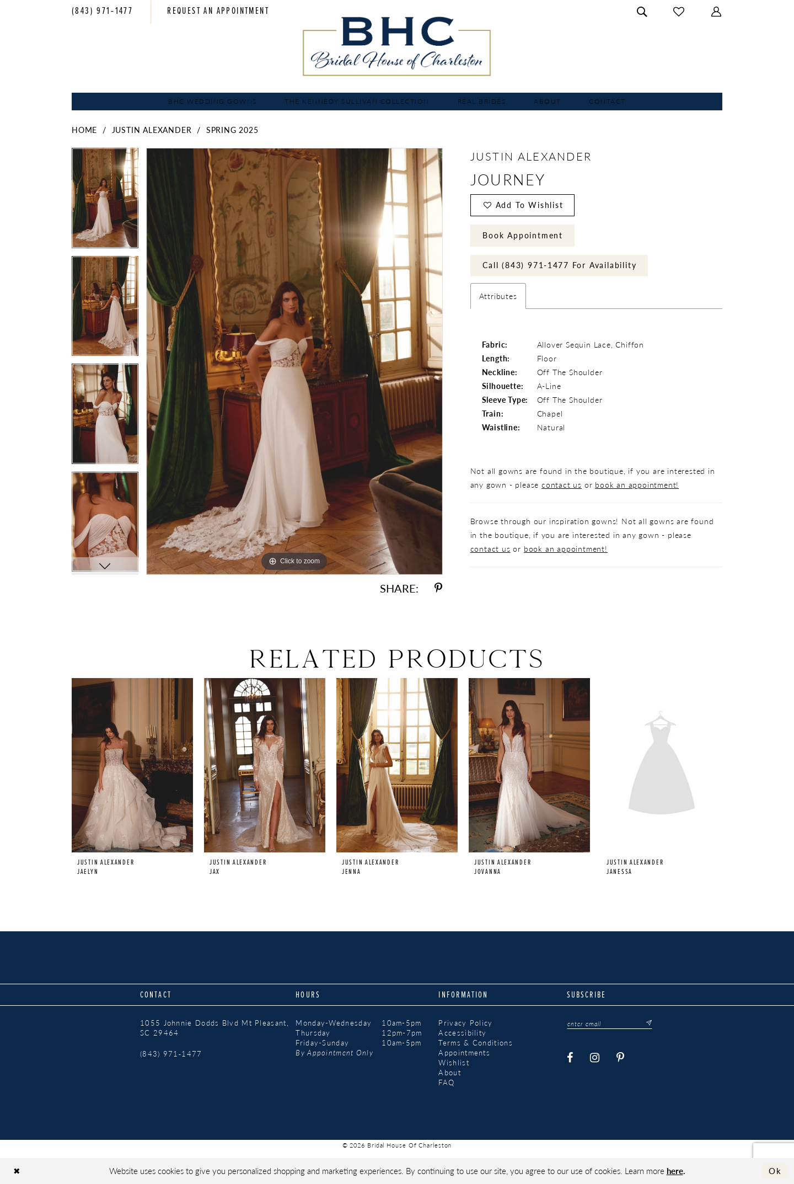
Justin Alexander (152, 129)
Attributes (498, 296)
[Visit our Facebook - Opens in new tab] (571, 1058)
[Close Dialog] (17, 1171)
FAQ (446, 1082)
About (449, 1073)
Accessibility (462, 1033)
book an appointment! (637, 484)
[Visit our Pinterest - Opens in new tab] (621, 1058)
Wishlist (453, 1063)
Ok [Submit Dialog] (775, 1171)
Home (84, 129)
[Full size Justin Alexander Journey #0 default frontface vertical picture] (294, 361)
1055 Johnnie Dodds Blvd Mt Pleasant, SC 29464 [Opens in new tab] (214, 1028)
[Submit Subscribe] (646, 1023)
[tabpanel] (105, 202)
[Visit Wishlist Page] (679, 12)
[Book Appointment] (218, 12)
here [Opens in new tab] (675, 1170)
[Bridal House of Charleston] (397, 46)
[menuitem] (102, 12)
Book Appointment (522, 235)
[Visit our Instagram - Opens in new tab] (595, 1058)
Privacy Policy (465, 1023)
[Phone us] (102, 12)
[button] (717, 12)
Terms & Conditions (475, 1043)
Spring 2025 (232, 129)
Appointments (464, 1053)
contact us (561, 484)
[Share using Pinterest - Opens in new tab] (438, 588)
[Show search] (642, 12)
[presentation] (132, 765)
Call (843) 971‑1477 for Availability (559, 265)
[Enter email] (610, 1023)
